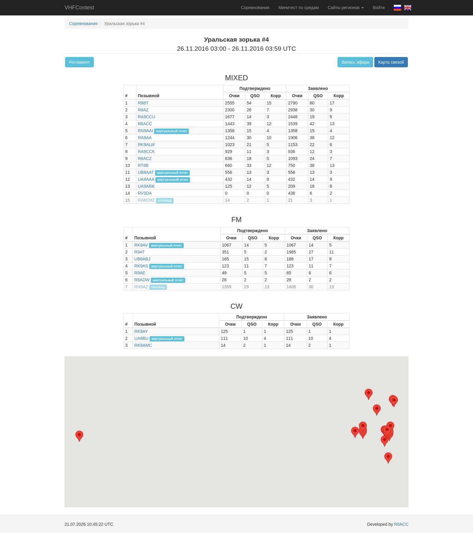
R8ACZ (145, 158)
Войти (379, 7)
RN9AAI (145, 130)
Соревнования (255, 7)
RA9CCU (146, 116)
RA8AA (145, 137)
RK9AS (141, 265)
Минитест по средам (298, 7)
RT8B (143, 165)
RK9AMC (143, 345)
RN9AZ (141, 286)
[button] (385, 441)
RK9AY (141, 331)
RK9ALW (146, 144)
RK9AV (141, 245)
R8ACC (145, 123)
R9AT (139, 252)
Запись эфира (355, 62)
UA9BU (142, 338)
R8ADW (142, 279)
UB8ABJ (142, 259)
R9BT (143, 103)
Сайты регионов (346, 7)
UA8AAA (146, 179)
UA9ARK (146, 186)
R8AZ (143, 109)
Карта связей (391, 62)
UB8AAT (146, 172)
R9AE (139, 272)
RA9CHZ (146, 200)
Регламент (79, 62)
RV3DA (145, 193)
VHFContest (79, 8)
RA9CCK (146, 151)
